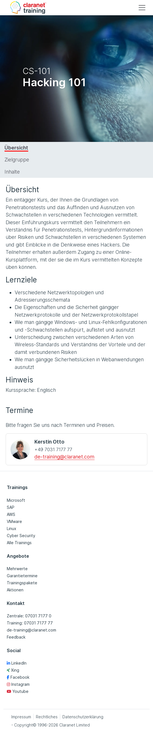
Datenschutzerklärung (82, 716)
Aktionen (15, 589)
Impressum (21, 716)
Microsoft (16, 500)
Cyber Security (21, 535)
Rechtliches (47, 716)
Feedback (16, 637)
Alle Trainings (19, 542)
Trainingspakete (22, 582)
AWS (11, 514)
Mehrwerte (17, 568)
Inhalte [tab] (12, 172)
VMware (14, 521)
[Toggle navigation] (142, 7)
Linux (11, 528)
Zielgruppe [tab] (17, 160)
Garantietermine (22, 575)
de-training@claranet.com (64, 457)
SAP (10, 507)
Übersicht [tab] (16, 148)
